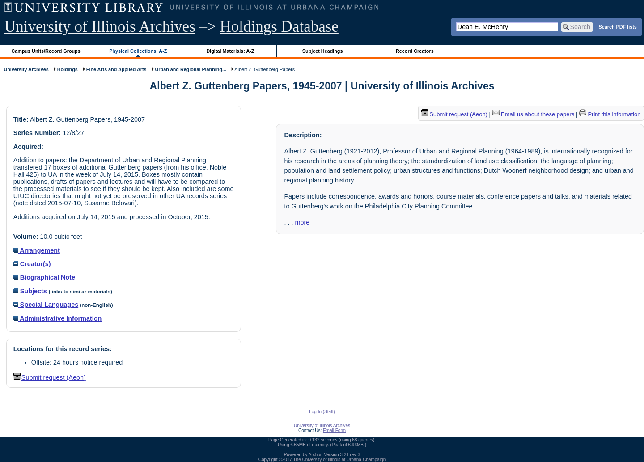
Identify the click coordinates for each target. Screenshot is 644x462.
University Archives (26, 69)
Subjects (30, 291)
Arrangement (36, 250)
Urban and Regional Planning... (190, 69)
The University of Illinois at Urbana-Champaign (339, 459)
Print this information (610, 114)
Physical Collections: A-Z (138, 51)
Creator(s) (32, 263)
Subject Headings (322, 51)
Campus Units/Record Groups (46, 51)
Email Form (334, 430)
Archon (316, 454)
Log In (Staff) (322, 411)
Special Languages (45, 304)
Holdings (67, 69)
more (302, 222)
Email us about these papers (533, 114)
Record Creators (415, 51)
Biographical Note (44, 277)
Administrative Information (57, 318)
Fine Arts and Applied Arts (116, 69)
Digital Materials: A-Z (230, 51)
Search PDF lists (618, 26)
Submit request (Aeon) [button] (49, 377)
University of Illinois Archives (99, 26)
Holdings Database (279, 26)
